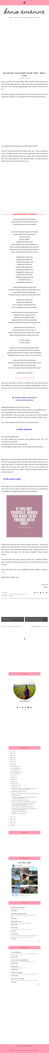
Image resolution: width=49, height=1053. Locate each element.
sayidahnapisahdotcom (19, 914)
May (12, 779)
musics (22, 594)
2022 (12, 753)
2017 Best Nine (24, 862)
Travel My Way (16, 952)
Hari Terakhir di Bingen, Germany (24, 802)
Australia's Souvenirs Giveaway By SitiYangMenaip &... (24, 809)
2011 (11, 823)
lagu (6, 594)
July (13, 775)
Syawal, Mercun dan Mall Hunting (20, 929)
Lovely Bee (14, 934)
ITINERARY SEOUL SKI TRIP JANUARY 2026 (23, 961)
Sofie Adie (14, 928)
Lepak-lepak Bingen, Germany (22, 806)
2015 (11, 816)
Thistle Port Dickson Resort (19, 968)
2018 (11, 761)
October (14, 770)
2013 (11, 820)
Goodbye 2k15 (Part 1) (19, 813)
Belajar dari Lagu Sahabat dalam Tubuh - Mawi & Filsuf (23, 789)
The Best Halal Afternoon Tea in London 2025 (24, 974)
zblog (11, 596)
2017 (11, 763)
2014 (11, 818)
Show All (38, 941)
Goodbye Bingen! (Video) (20, 800)
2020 (12, 757)
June (13, 777)
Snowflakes (15, 795)
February (15, 785)
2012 (11, 822)
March (13, 783)
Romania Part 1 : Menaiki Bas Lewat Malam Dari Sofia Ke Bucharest (24, 954)
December (15, 766)
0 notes (4, 592)
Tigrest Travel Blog (17, 979)
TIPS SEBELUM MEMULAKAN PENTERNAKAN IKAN (23, 916)
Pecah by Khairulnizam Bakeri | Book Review (35, 619)
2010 (11, 825)
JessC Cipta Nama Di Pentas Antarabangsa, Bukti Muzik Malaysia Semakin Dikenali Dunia (24, 936)
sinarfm (4, 596)
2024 (12, 751)
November (15, 768)
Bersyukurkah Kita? (39, 626)
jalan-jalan (14, 966)
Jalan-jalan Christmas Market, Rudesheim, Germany (22, 804)
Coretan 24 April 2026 (17, 909)
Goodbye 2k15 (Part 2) (19, 811)
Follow (25, 710)
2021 (11, 755)
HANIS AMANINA (24, 12)
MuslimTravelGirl (17, 972)
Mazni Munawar (16, 921)
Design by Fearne (32, 1050)
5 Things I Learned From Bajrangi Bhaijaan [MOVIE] (23, 798)
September (15, 772)
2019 (11, 759)
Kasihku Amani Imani (18, 907)
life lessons (14, 594)
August (14, 773)
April (13, 781)
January (14, 787)
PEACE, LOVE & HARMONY (19, 960)
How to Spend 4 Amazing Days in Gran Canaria (24, 980)
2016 (11, 764)
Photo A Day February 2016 (12, 626)
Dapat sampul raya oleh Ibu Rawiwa (21, 923)
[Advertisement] (24, 43)
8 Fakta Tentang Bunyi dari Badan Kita (25, 793)
